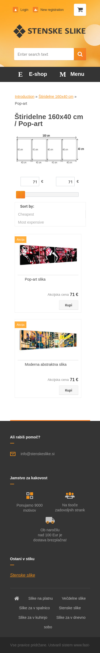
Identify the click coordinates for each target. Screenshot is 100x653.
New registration (52, 10)
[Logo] (50, 31)
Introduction (24, 96)
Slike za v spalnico (34, 608)
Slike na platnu (40, 598)
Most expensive (31, 222)
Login (24, 10)
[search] (80, 54)
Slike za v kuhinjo (32, 617)
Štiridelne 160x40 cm (56, 96)
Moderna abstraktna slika (45, 364)
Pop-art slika (35, 279)
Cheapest (26, 214)
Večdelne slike (74, 598)
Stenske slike (22, 575)
